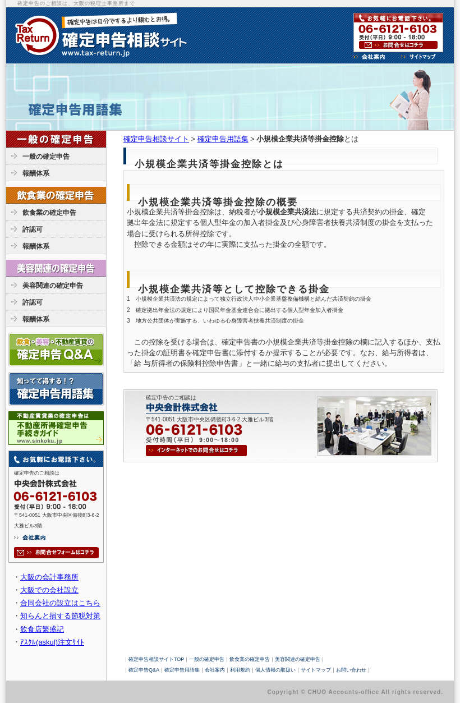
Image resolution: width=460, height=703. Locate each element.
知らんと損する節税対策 (60, 616)
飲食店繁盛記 (42, 629)
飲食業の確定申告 (49, 213)
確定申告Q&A (143, 670)
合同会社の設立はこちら (60, 603)
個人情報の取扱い (275, 670)
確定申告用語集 (223, 139)
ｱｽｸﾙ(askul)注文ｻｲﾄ (52, 642)
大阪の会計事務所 (49, 577)
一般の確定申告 (46, 156)
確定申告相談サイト (156, 139)
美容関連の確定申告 (52, 286)
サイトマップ (316, 670)
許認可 (32, 229)
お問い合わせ (351, 670)
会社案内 (215, 670)
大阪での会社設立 (49, 590)
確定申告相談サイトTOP (156, 659)
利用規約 (240, 670)
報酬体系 (35, 173)
